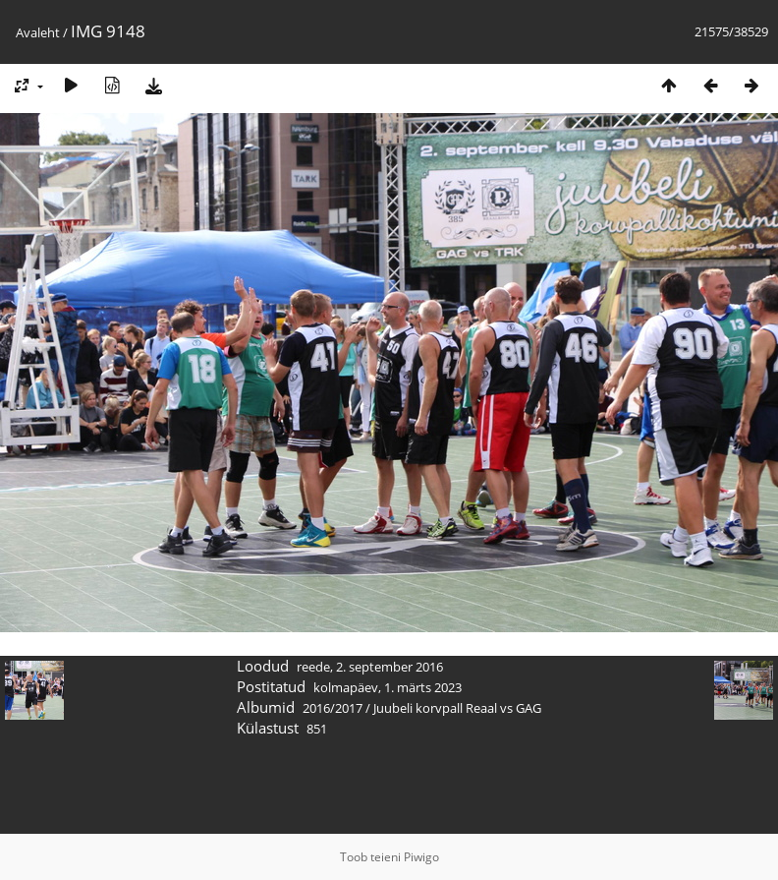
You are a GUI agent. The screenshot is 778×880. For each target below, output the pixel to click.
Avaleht (38, 32)
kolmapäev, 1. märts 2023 (387, 687)
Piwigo (421, 857)
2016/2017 (332, 708)
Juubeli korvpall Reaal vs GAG (457, 708)
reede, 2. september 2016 (370, 666)
